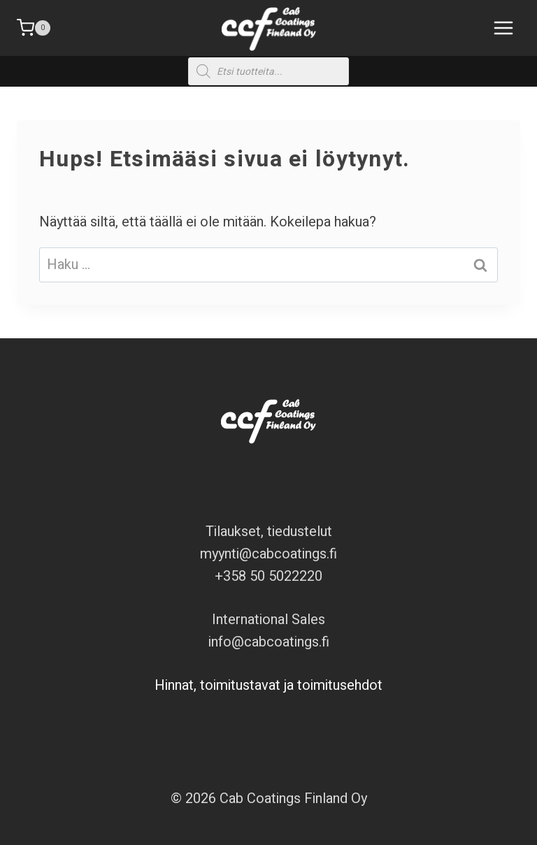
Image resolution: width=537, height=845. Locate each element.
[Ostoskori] (33, 27)
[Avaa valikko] (500, 28)
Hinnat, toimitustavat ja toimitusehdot (268, 685)
